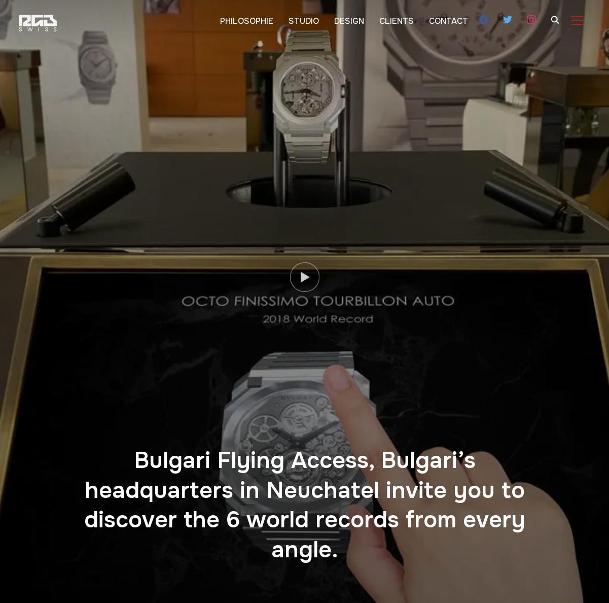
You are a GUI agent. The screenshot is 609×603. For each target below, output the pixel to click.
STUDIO (304, 21)
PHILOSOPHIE (246, 21)
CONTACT (448, 21)
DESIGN (349, 21)
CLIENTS (396, 21)
